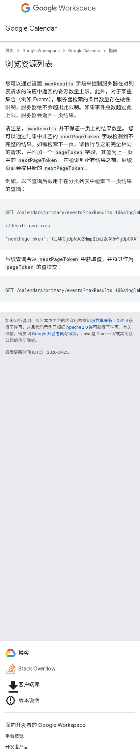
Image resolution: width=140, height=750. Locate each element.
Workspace (64, 8)
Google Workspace (41, 50)
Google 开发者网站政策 (54, 333)
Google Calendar (31, 28)
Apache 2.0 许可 (81, 327)
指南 (113, 50)
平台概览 (14, 736)
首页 (9, 50)
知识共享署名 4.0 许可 (107, 320)
